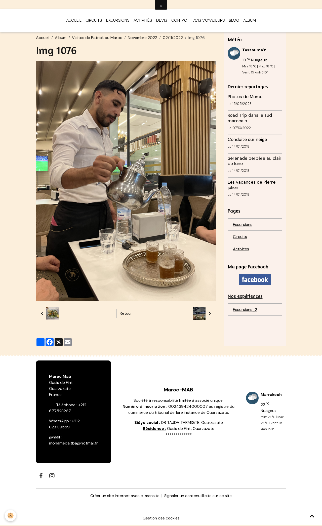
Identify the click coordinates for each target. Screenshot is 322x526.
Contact (180, 21)
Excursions (118, 21)
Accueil (74, 21)
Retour (125, 314)
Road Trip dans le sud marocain (250, 118)
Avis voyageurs (209, 21)
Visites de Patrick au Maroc (97, 38)
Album (249, 21)
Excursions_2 (245, 310)
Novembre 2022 (142, 38)
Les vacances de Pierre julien (251, 185)
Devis (161, 21)
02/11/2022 (173, 38)
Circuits (94, 21)
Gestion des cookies (161, 518)
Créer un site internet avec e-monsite (124, 496)
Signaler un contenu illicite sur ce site (198, 496)
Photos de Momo (245, 97)
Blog (234, 21)
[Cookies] (10, 515)
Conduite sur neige (247, 140)
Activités (143, 21)
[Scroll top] (312, 516)
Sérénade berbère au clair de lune (254, 161)
